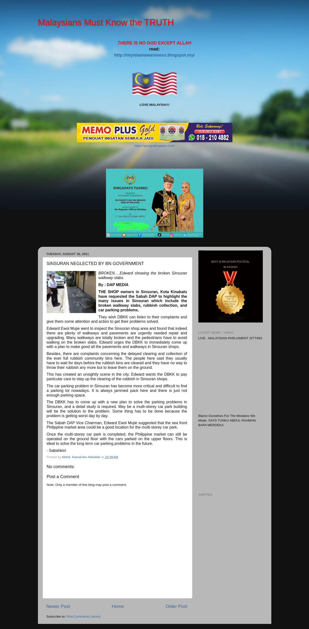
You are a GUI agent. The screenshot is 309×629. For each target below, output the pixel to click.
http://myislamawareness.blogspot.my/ (154, 55)
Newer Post (58, 606)
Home (118, 606)
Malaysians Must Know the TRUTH (106, 22)
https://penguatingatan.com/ (154, 146)
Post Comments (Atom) (83, 616)
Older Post (176, 606)
